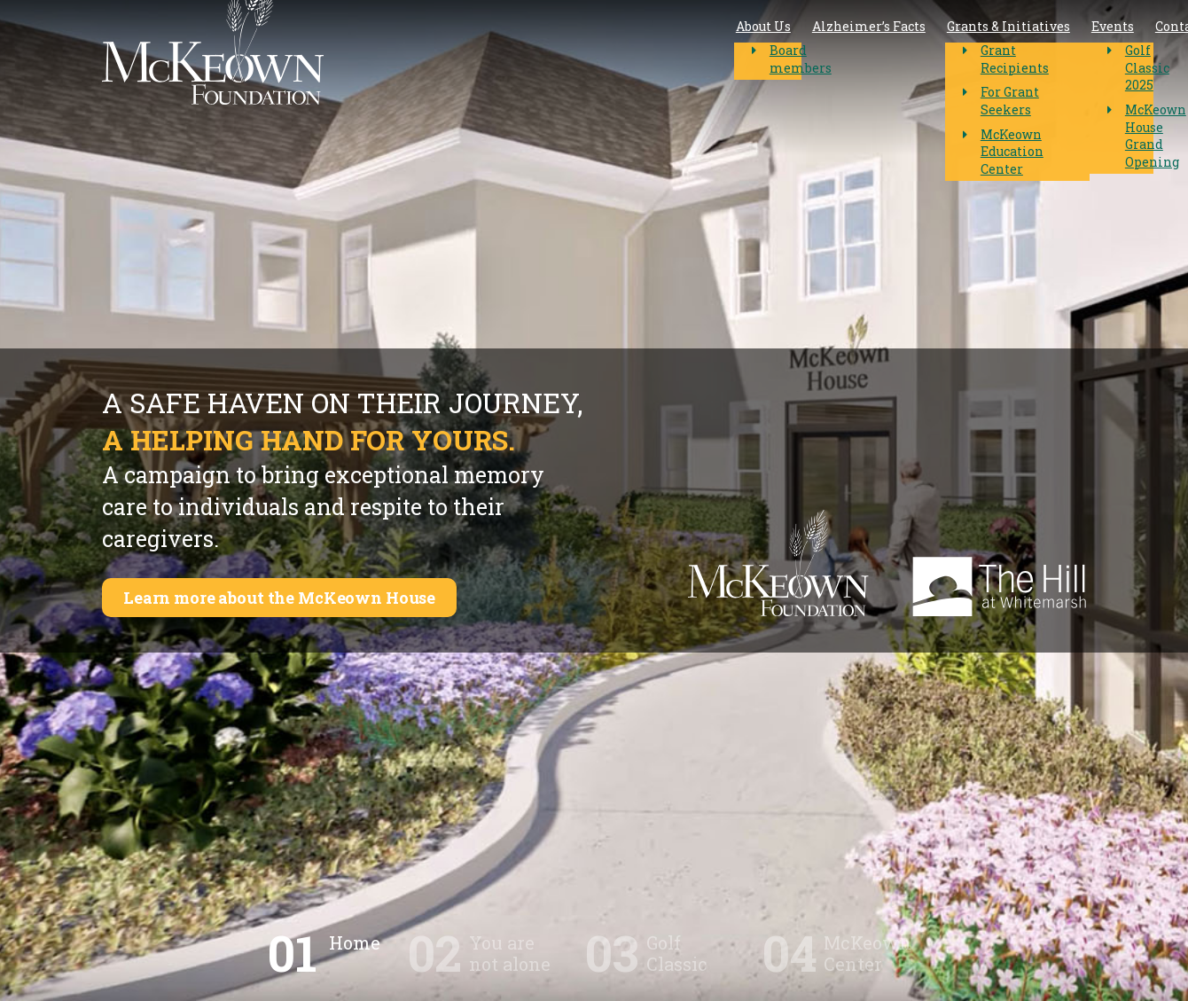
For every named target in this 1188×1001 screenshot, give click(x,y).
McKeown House (1009, 51)
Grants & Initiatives (699, 52)
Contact (870, 52)
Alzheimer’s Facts (559, 52)
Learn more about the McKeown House (295, 597)
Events (803, 52)
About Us (453, 52)
